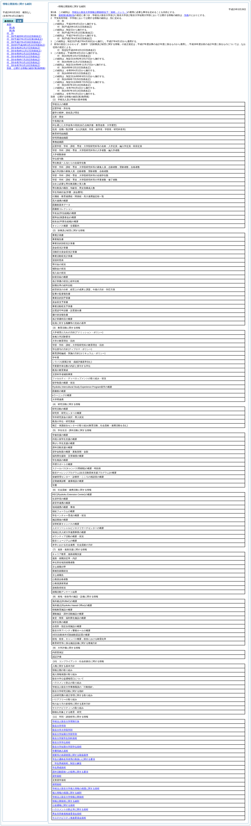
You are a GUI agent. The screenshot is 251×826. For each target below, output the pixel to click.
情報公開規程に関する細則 (65, 801)
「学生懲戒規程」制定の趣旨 (66, 763)
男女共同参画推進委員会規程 (66, 813)
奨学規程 (56, 776)
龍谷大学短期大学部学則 (64, 734)
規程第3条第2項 (67, 15)
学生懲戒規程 (59, 767)
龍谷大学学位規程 (61, 742)
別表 (186, 15)
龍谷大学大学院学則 (62, 730)
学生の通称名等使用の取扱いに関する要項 (73, 759)
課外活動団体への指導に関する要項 (70, 771)
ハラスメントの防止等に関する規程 (70, 809)
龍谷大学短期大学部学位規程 (66, 746)
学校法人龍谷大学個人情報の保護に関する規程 (75, 788)
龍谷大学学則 (59, 725)
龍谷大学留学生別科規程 (64, 738)
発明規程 (56, 784)
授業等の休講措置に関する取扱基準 (70, 755)
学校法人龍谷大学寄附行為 (65, 721)
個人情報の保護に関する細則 (66, 792)
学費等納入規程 (60, 751)
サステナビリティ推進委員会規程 (69, 818)
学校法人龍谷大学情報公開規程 (99, 12)
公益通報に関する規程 (63, 805)
